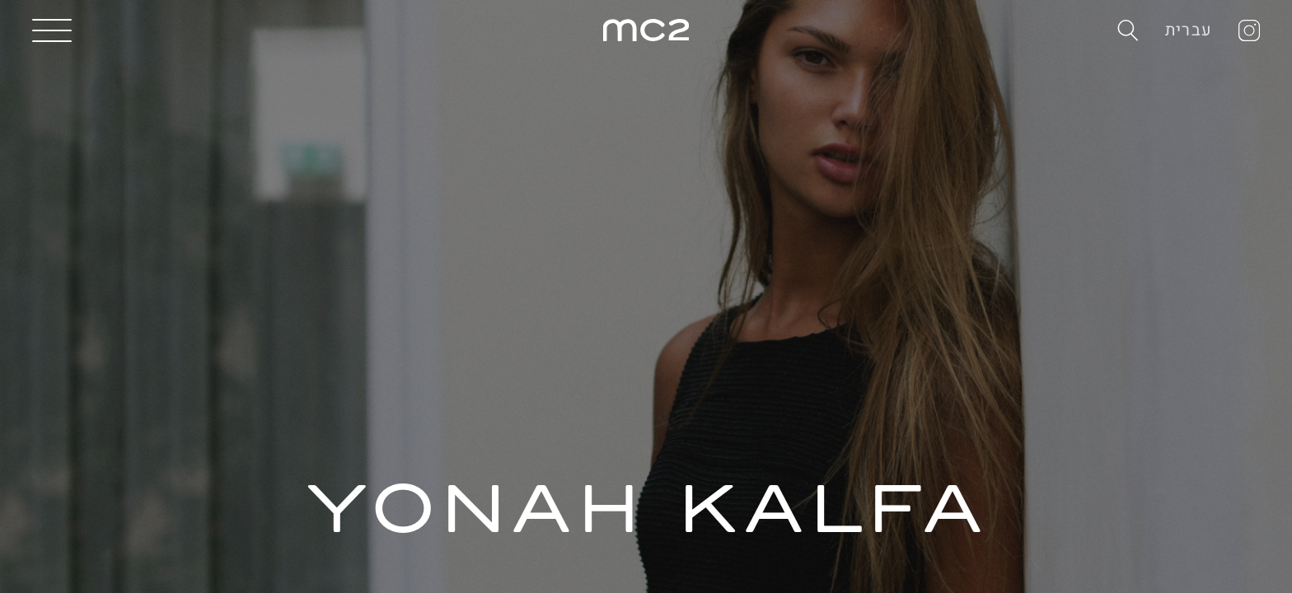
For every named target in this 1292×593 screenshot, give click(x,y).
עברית (1188, 30)
